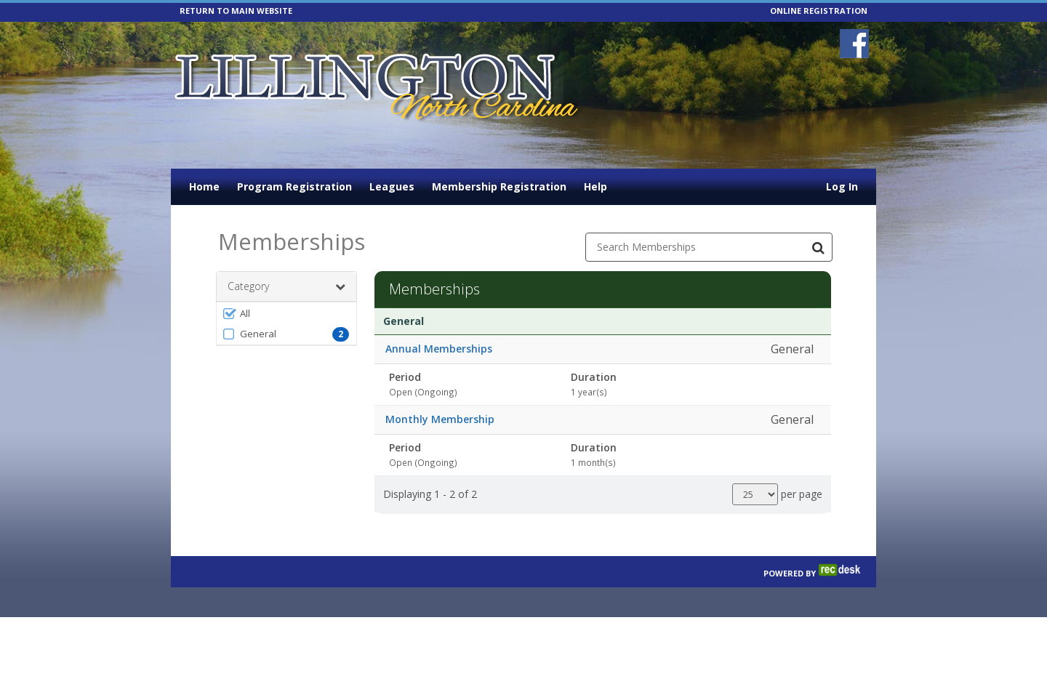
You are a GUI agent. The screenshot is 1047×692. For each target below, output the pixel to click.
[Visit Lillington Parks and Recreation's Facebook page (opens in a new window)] (854, 43)
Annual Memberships (438, 348)
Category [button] (286, 286)
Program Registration (294, 186)
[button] (286, 313)
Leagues (391, 186)
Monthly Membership (439, 419)
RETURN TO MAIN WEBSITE (236, 10)
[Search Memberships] (818, 247)
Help (595, 186)
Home (204, 186)
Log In (842, 186)
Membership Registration (499, 186)
